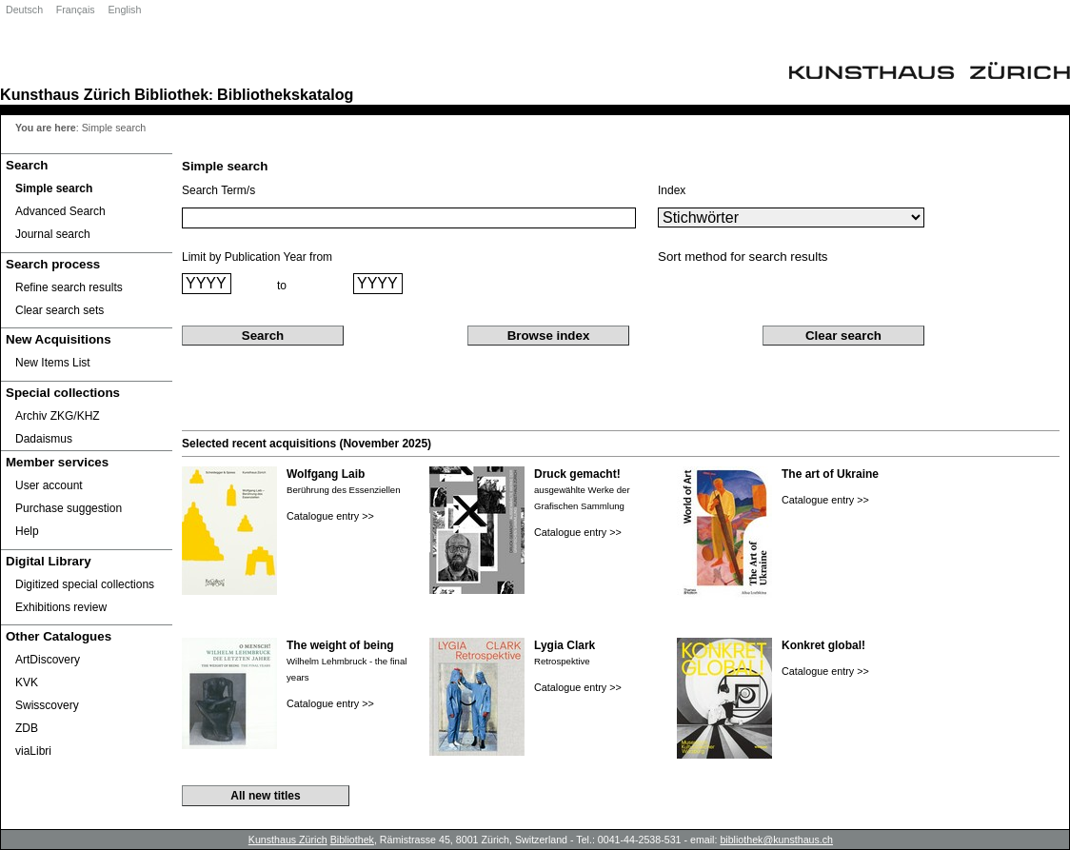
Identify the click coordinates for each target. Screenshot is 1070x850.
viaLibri (33, 751)
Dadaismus (43, 438)
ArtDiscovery (47, 659)
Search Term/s (218, 190)
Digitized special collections (84, 584)
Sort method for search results (743, 256)
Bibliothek (171, 94)
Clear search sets (59, 310)
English (124, 9)
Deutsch (24, 9)
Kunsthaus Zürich (65, 94)
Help (27, 531)
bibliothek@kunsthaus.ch (776, 839)
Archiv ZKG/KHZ (57, 416)
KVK (26, 682)
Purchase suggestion (68, 508)
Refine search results (69, 287)
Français (75, 9)
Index (671, 190)
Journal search (52, 234)
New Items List (52, 362)
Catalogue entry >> (330, 516)
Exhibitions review (61, 607)
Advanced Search (60, 211)
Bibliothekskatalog (285, 94)
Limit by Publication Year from (257, 257)
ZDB (26, 728)
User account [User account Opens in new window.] (49, 485)
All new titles (265, 795)
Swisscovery (47, 705)
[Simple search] (86, 188)
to (282, 285)
